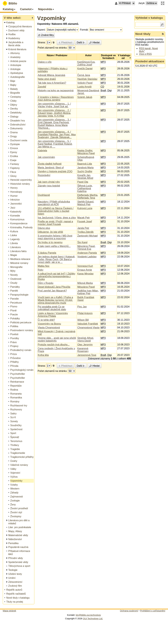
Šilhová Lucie (84, 185)
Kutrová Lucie (84, 208)
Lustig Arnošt (84, 86)
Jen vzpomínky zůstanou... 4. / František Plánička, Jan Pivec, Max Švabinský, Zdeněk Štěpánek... (57, 134)
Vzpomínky (51, 18)
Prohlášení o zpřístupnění (152, 610)
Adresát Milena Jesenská (51, 75)
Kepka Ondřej (84, 150)
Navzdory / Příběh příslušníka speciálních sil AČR (54, 203)
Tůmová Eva (84, 249)
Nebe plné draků (47, 79)
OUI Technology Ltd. (93, 618)
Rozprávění (44, 175)
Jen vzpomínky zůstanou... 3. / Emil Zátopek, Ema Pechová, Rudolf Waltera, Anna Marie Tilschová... (54, 123)
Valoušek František (87, 323)
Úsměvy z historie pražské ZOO (55, 171)
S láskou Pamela (47, 252)
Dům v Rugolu (45, 283)
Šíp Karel (82, 242)
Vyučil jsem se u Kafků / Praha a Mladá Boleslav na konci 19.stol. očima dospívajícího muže (55, 300)
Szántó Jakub (84, 97)
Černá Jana (83, 75)
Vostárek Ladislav (86, 256)
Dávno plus (44, 228)
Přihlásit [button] (125, 3)
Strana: (42, 42)
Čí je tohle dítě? (46, 320)
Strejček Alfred (85, 178)
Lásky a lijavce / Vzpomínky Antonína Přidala (53, 314)
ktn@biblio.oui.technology (88, 615)
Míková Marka (85, 283)
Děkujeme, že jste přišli (50, 232)
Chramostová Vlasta (88, 327)
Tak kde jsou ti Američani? (52, 83)
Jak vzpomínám (46, 157)
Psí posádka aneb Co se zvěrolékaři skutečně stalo (52, 308)
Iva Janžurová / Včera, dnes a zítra (57, 217)
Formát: (84, 29)
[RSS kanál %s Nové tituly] (163, 34)
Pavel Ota (82, 182)
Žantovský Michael (87, 235)
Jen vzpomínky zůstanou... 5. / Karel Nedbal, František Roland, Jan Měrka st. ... (55, 144)
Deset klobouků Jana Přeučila (54, 287)
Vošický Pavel (84, 83)
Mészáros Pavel (86, 153)
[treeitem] (19, 23)
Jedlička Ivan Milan (87, 290)
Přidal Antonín (85, 313)
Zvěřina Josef (84, 64)
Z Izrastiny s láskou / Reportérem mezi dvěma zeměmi (56, 98)
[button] (133, 3)
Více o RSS (145, 54)
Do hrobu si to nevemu (50, 242)
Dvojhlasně (44, 195)
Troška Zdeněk (85, 232)
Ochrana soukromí (129, 610)
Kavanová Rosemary (82, 349)
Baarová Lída (84, 163)
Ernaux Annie (84, 270)
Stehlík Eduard (85, 201)
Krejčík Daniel (84, 68)
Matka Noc (43, 266)
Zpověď (42, 86)
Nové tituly (142, 33)
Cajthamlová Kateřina (84, 190)
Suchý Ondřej (84, 171)
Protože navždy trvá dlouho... (53, 344)
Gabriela (42, 150)
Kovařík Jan (83, 175)
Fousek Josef (84, 221)
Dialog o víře (45, 62)
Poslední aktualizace (149, 61)
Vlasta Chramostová (49, 327)
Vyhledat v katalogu (149, 17)
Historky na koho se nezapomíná (55, 90)
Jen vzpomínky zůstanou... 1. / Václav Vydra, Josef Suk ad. (54, 105)
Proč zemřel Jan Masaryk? (52, 290)
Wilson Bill (83, 320)
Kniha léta (43, 355)
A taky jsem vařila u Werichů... (54, 246)
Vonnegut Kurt (85, 266)
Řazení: (41, 29)
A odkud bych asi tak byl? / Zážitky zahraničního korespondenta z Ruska (56, 276)
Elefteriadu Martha (87, 195)
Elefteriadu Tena (86, 198)
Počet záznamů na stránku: (52, 47)
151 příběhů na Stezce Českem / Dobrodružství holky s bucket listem (55, 211)
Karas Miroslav (85, 273)
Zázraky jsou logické (49, 185)
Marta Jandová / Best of (51, 167)
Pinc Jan (82, 306)
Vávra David (84, 340)
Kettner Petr (83, 293)
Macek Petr (83, 217)
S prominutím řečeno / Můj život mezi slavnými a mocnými (55, 237)
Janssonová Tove (86, 355)
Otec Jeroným (85, 344)
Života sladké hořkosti (49, 163)
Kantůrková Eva (86, 62)
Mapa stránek (9, 610)
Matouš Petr (83, 204)
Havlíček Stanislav (87, 79)
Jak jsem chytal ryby (49, 182)
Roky (40, 270)
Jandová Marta (85, 167)
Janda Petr (83, 228)
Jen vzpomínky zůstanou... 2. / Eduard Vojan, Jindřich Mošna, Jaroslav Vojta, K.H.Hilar (54, 113)
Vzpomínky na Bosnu (49, 323)
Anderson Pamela (87, 252)
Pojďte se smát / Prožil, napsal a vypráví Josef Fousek (55, 223)
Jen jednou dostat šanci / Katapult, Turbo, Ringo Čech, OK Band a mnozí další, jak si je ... (56, 259)
